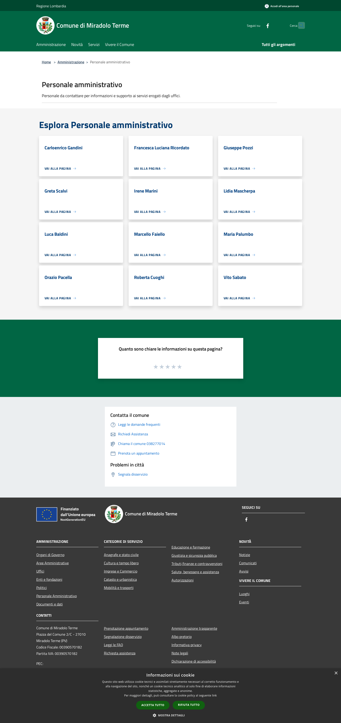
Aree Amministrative (52, 563)
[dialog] (170, 695)
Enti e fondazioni (49, 579)
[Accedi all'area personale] (282, 6)
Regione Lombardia (51, 6)
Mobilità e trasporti (119, 587)
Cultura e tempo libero (121, 563)
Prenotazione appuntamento (126, 628)
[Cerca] (299, 25)
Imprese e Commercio (120, 571)
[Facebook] (258, 25)
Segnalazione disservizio (123, 636)
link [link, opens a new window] (214, 695)
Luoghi (244, 594)
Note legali (180, 653)
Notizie (244, 554)
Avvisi (243, 571)
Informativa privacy (187, 645)
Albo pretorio (182, 636)
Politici (41, 587)
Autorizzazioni (183, 580)
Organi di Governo (50, 554)
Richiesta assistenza (119, 653)
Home (46, 62)
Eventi (244, 602)
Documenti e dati (49, 604)
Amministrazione (71, 62)
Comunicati (248, 563)
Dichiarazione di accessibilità (194, 661)
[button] (170, 715)
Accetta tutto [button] (152, 705)
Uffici (40, 571)
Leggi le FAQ (113, 645)
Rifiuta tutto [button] (189, 705)
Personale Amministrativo (56, 596)
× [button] (336, 673)
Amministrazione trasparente (194, 628)
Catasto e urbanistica (120, 579)
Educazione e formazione (191, 547)
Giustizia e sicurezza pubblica (194, 555)
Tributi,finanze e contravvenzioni (197, 563)
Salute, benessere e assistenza (195, 572)
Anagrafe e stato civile (121, 554)
